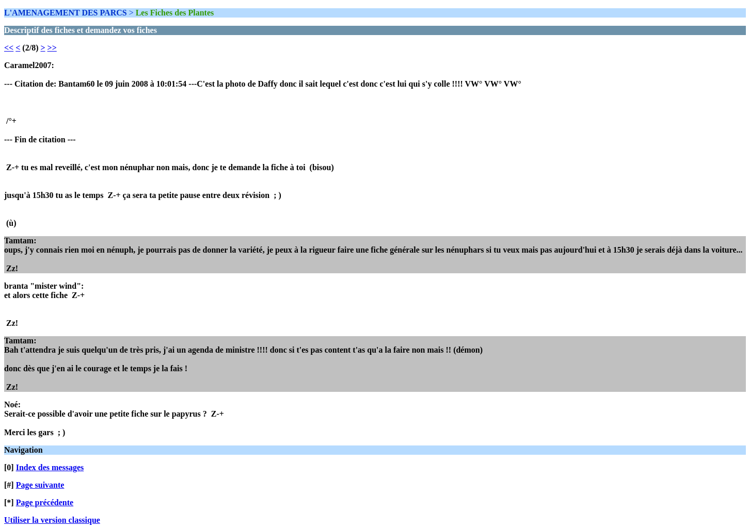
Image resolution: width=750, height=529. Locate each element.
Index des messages (50, 467)
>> (52, 47)
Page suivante (40, 485)
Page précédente (45, 502)
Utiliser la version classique (52, 520)
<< (8, 47)
